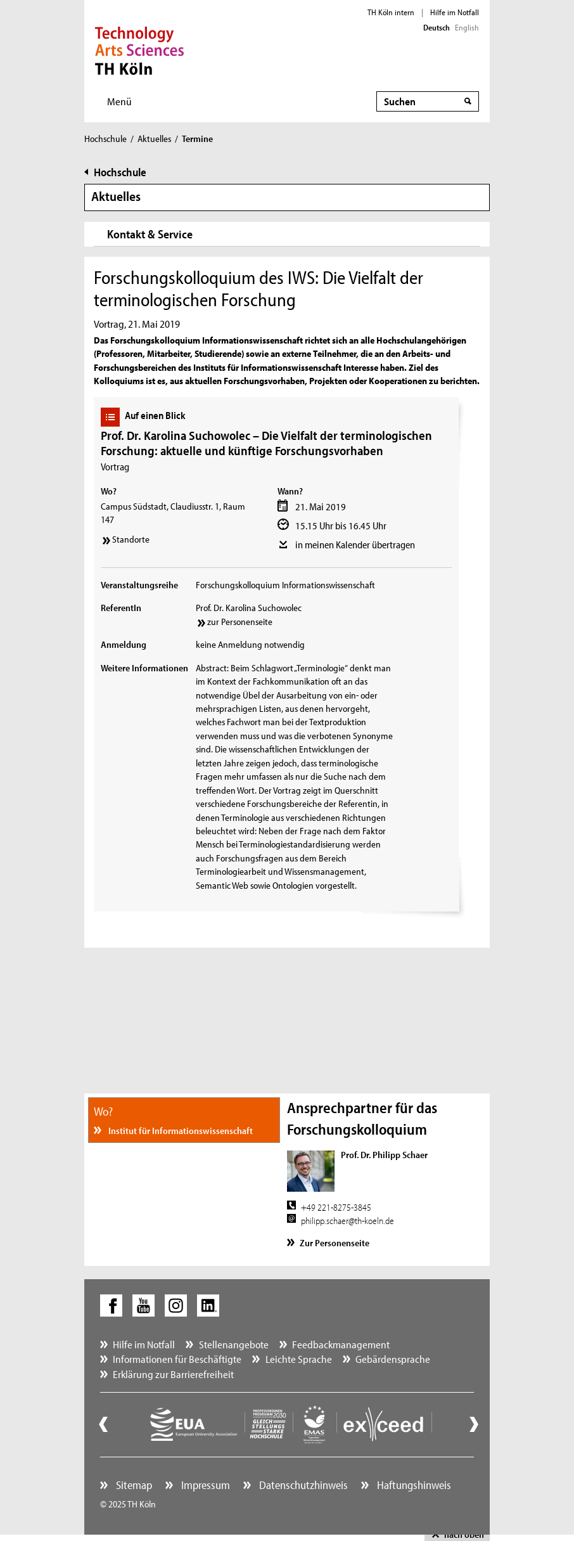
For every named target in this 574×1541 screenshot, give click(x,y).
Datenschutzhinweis (302, 1485)
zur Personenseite (239, 622)
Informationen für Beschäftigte (177, 1358)
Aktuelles (154, 138)
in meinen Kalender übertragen (355, 544)
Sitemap (132, 1485)
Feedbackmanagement (341, 1344)
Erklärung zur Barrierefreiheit (173, 1374)
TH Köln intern (390, 12)
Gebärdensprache (392, 1358)
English (467, 27)
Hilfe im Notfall (454, 12)
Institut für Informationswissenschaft (179, 1131)
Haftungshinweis (412, 1485)
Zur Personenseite (334, 1243)
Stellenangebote (234, 1344)
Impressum (204, 1485)
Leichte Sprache (298, 1358)
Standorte (131, 539)
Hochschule (105, 138)
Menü (119, 101)
